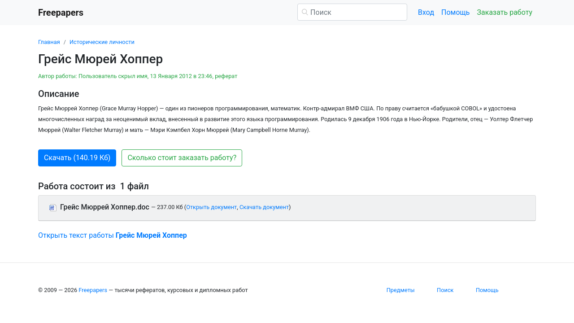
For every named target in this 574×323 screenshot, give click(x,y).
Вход (426, 12)
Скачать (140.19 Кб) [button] (77, 157)
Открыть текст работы (112, 235)
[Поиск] (352, 12)
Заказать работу (504, 12)
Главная (49, 42)
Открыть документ (211, 207)
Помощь (455, 12)
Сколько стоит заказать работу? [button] (181, 157)
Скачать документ (264, 207)
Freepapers (92, 290)
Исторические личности (102, 42)
